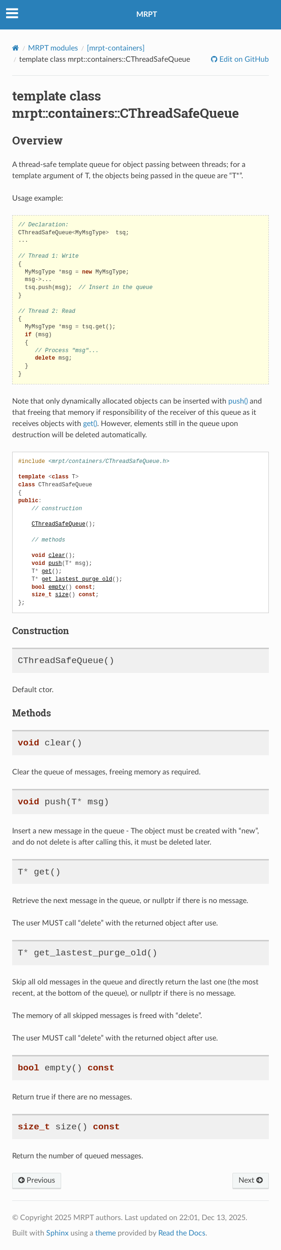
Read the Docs (181, 1233)
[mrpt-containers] (116, 48)
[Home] (15, 48)
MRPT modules (53, 48)
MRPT (146, 14)
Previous (36, 1180)
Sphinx (57, 1233)
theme (105, 1233)
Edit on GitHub (243, 59)
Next (251, 1180)
